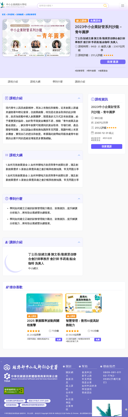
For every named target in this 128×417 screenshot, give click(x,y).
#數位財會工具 (72, 341)
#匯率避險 (31, 339)
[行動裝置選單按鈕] (122, 5)
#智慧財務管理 (84, 339)
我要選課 (113, 61)
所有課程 (10, 14)
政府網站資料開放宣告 (15, 401)
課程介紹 (13, 81)
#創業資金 (103, 70)
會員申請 (87, 372)
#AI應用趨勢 (71, 339)
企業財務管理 (31, 14)
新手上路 (87, 375)
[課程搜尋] (69, 5)
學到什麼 (58, 81)
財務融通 (20, 14)
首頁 (3, 14)
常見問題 (87, 379)
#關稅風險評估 (43, 339)
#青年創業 (91, 70)
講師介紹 (80, 81)
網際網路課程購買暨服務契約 (33, 405)
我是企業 (87, 382)
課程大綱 (35, 81)
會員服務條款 (11, 405)
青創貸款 (87, 392)
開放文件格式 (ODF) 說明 (38, 401)
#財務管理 (79, 70)
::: (2, 11)
